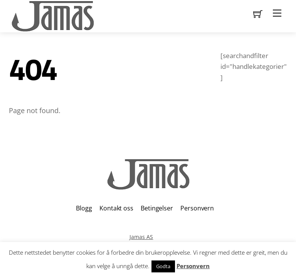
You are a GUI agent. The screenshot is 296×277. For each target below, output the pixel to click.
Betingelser (157, 208)
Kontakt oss (116, 208)
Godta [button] (163, 266)
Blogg (84, 208)
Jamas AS (141, 236)
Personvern (197, 208)
